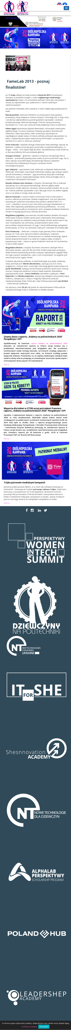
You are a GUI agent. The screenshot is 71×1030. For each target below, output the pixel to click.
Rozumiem (44, 1026)
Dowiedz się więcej (29, 1026)
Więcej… (7, 364)
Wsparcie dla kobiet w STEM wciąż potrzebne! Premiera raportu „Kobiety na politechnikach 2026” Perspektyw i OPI (35, 409)
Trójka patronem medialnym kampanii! (24, 482)
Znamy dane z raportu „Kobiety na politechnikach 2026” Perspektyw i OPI (33, 337)
